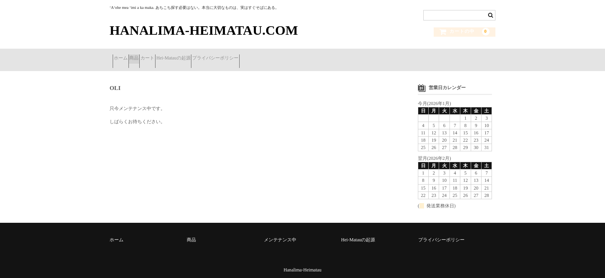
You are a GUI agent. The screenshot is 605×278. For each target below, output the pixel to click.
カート (174, 55)
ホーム (123, 55)
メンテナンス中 (280, 231)
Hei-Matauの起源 (212, 55)
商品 (149, 55)
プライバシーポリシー (266, 55)
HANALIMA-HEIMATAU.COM (204, 30)
